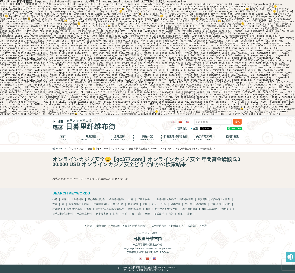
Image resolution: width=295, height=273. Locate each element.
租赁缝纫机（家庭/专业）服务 (214, 199)
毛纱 (88, 208)
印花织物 (175, 204)
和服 (145, 204)
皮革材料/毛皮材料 (62, 213)
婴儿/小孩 (118, 204)
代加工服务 (144, 199)
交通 (195, 128)
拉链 (54, 199)
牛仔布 (188, 204)
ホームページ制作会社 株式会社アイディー (147, 269)
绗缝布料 (201, 204)
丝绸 (147, 213)
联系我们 (182, 128)
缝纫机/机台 (134, 208)
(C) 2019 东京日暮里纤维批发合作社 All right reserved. (147, 267)
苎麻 (54, 204)
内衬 (171, 213)
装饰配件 (57, 208)
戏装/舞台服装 (189, 208)
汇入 (154, 204)
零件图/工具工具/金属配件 (110, 208)
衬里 (180, 213)
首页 (63, 138)
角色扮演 (226, 208)
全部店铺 (119, 138)
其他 (189, 213)
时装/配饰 (133, 204)
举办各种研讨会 (96, 199)
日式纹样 (159, 213)
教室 (148, 208)
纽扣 (227, 204)
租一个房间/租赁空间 (166, 208)
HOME (57, 148)
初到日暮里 (232, 138)
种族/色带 (216, 204)
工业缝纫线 (77, 199)
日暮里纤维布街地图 (175, 138)
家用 (64, 199)
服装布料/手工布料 (79, 204)
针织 (163, 204)
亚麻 (130, 199)
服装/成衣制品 (209, 208)
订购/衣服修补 (101, 204)
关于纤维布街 (203, 138)
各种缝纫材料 (116, 199)
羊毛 (124, 213)
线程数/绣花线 (74, 208)
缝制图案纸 (102, 213)
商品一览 (147, 138)
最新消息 (91, 138)
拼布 (115, 213)
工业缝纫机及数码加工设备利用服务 (173, 199)
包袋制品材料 (84, 213)
